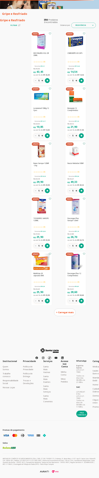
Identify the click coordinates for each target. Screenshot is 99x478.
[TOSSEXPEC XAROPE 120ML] (41, 223)
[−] (36, 80)
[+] (42, 80)
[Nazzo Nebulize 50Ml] (75, 168)
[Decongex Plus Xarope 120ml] (75, 223)
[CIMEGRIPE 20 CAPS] (75, 58)
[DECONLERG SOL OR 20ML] (41, 58)
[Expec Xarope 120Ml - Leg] (41, 168)
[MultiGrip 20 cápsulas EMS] (41, 279)
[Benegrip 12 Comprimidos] (75, 113)
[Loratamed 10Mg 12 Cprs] (41, 113)
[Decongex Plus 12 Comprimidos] (75, 279)
